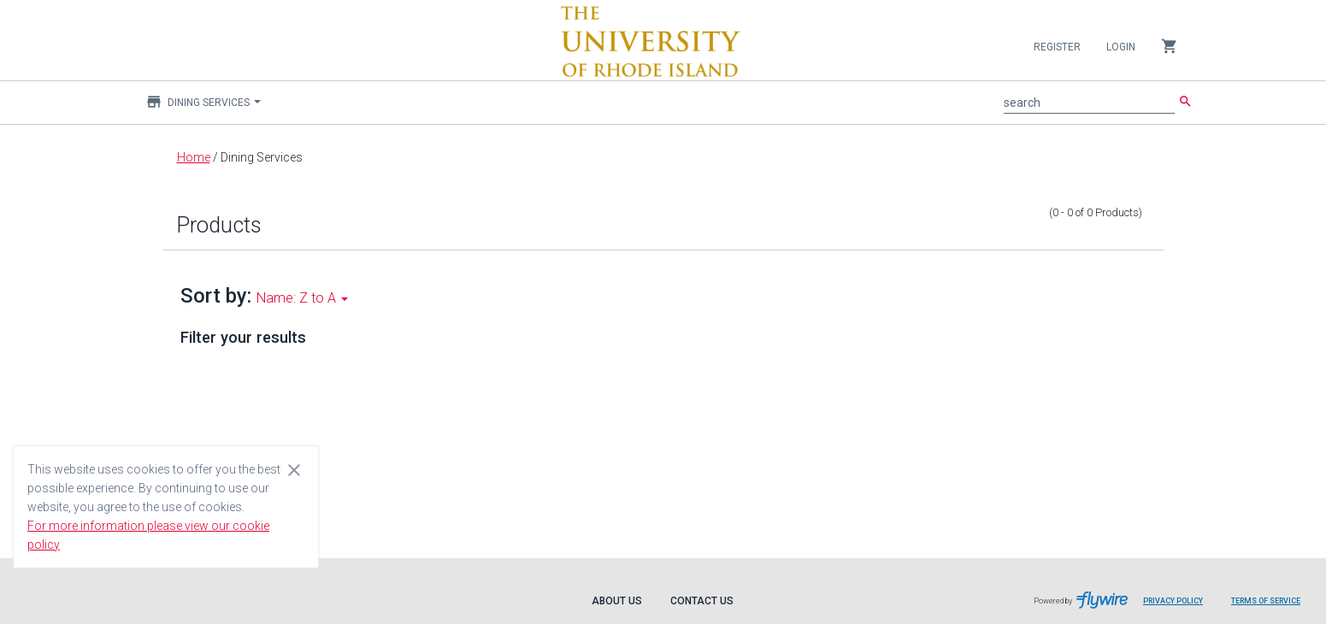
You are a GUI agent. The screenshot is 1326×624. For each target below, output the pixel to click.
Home (193, 157)
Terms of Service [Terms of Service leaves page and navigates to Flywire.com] (1265, 601)
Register (1057, 47)
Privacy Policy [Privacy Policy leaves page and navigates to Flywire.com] (1173, 601)
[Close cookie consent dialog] (294, 469)
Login (1120, 47)
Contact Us (702, 601)
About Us (617, 601)
